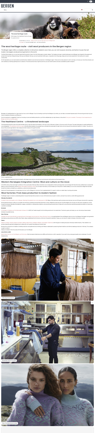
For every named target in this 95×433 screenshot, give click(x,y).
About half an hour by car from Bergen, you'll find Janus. (14, 234)
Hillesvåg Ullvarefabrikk (8, 297)
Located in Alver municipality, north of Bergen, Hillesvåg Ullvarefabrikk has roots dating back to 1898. (24, 200)
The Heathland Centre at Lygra (17, 126)
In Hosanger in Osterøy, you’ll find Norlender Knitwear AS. (14, 210)
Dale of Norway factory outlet (9, 423)
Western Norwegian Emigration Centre (27, 186)
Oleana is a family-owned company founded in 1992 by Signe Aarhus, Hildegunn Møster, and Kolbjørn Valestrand (27, 222)
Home (27, 40)
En (90, 1)
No (87, 1)
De (93, 1)
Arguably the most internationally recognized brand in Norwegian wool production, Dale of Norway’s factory (26, 216)
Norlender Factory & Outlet (9, 360)
